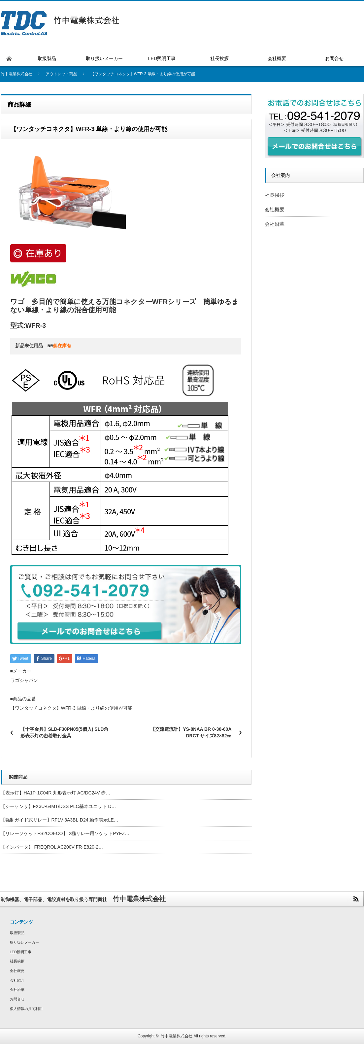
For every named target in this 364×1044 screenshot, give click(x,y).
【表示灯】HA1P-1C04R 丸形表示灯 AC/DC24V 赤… (56, 792)
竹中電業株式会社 (176, 1036)
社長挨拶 (274, 195)
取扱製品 (17, 933)
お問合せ (17, 999)
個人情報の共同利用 (26, 1009)
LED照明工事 (20, 952)
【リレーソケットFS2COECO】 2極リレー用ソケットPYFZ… (65, 833)
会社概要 (274, 209)
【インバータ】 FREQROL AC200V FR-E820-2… (52, 847)
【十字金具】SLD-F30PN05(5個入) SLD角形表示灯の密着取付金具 (64, 732)
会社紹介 (17, 980)
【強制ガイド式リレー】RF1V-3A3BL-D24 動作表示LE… (59, 820)
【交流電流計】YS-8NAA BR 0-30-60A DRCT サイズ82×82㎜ (190, 732)
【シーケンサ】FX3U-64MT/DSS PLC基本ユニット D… (58, 806)
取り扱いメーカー (24, 942)
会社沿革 (274, 224)
